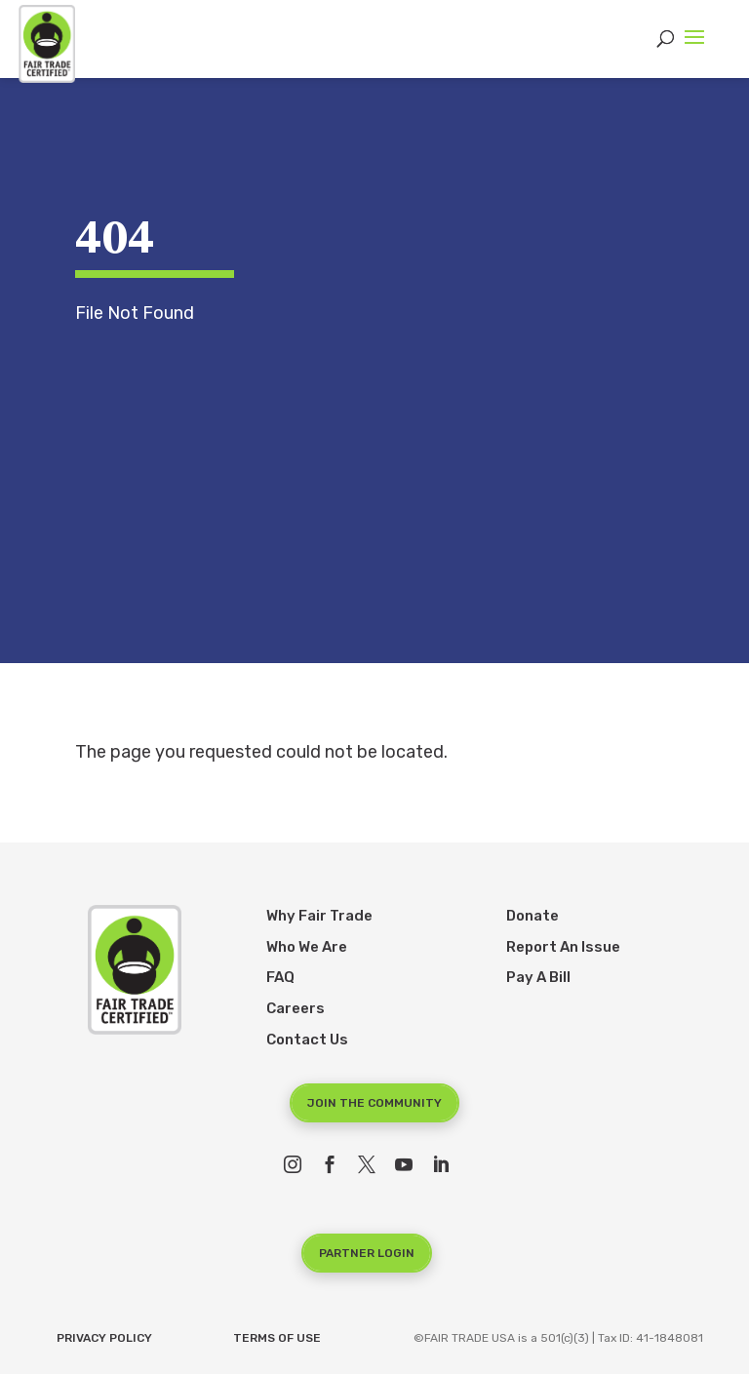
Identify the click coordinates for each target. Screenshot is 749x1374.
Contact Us (307, 1039)
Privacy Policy (104, 1338)
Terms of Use (277, 1338)
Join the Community (374, 1103)
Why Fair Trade (319, 915)
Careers (295, 1008)
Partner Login (366, 1253)
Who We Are (306, 947)
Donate (532, 915)
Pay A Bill (538, 977)
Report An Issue (563, 947)
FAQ (280, 977)
